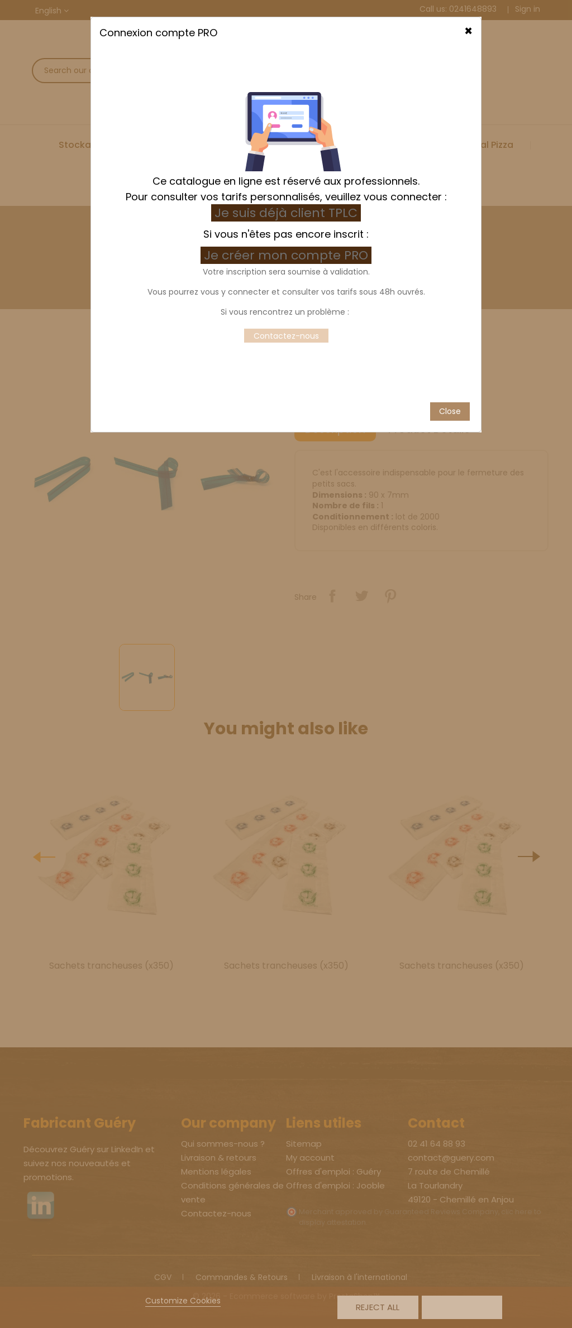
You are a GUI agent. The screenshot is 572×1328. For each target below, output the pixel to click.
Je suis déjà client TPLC (286, 180)
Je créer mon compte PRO (287, 223)
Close (450, 378)
